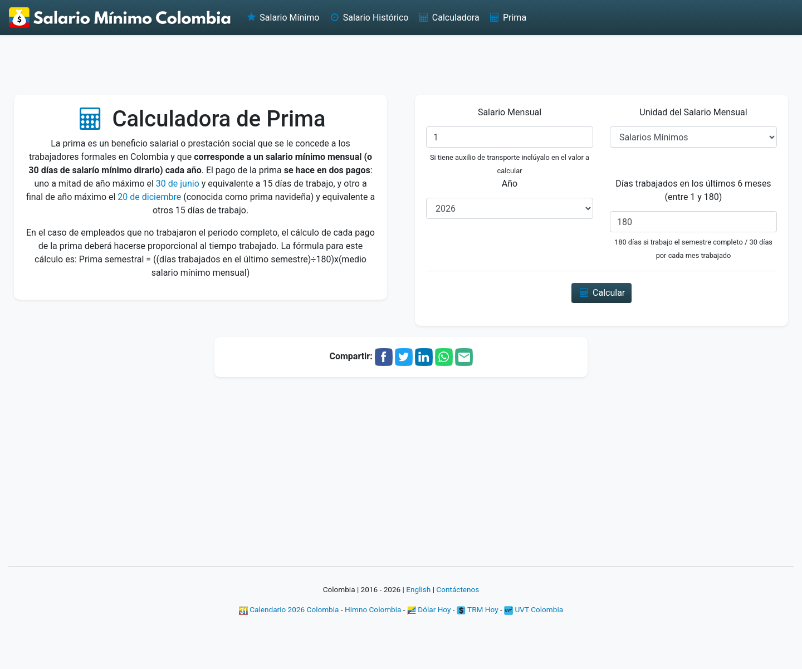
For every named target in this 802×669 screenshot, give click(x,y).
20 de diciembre (149, 197)
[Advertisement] (401, 64)
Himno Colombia (373, 609)
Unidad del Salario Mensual (693, 112)
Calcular (601, 292)
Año (509, 183)
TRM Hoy (477, 609)
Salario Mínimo (282, 17)
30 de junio (177, 183)
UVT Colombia (533, 609)
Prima (507, 17)
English (418, 589)
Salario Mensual (509, 112)
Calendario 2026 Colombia (289, 609)
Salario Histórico (368, 17)
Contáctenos (457, 589)
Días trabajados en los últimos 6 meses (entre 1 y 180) (693, 190)
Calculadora (448, 17)
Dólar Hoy (429, 609)
